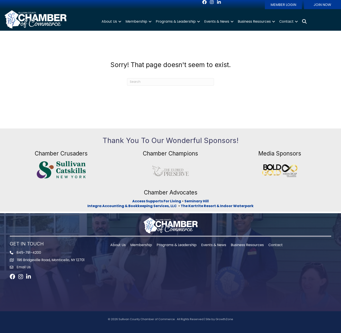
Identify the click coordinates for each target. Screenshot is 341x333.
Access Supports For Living (156, 201)
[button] (283, 4)
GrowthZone (224, 319)
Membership (136, 21)
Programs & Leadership (176, 21)
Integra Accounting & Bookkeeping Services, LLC (132, 205)
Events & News (216, 21)
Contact (286, 21)
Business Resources (254, 21)
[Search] (170, 82)
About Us (109, 21)
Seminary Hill (196, 201)
